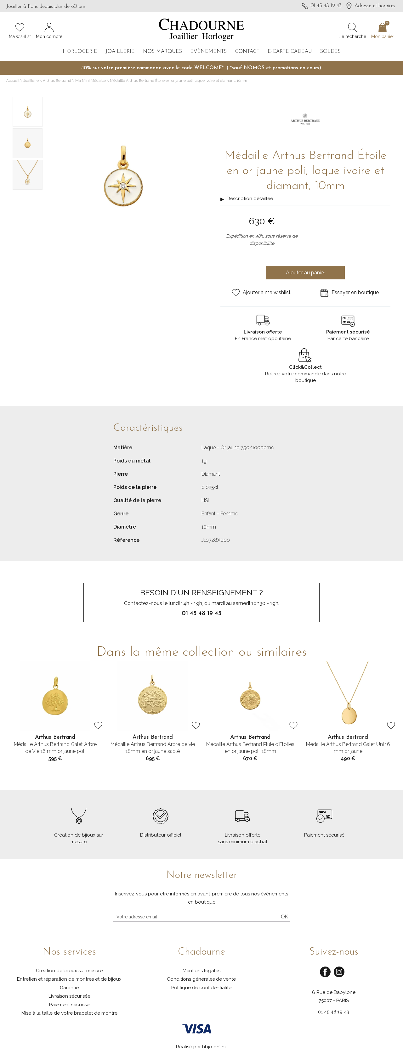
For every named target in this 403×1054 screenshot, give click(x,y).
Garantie (69, 987)
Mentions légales (201, 970)
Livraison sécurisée (69, 996)
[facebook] (325, 976)
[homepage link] (201, 30)
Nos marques (162, 51)
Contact (247, 51)
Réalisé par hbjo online (201, 1047)
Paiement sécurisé (69, 1004)
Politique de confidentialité (201, 987)
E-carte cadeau (290, 51)
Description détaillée (250, 198)
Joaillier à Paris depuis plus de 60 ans (46, 6)
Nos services (69, 952)
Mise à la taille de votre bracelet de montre (69, 1013)
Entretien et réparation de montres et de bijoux (69, 979)
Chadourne (201, 952)
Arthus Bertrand (57, 80)
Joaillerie (120, 51)
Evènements (208, 51)
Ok (284, 917)
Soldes (330, 51)
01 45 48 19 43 (333, 1012)
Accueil (12, 80)
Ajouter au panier (305, 272)
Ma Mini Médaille (90, 80)
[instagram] (339, 976)
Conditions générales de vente (201, 979)
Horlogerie (80, 51)
